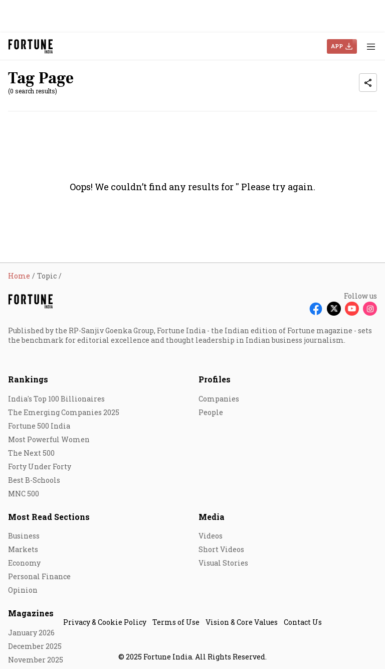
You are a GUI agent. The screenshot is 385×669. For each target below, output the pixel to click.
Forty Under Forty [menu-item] (39, 466)
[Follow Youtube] (352, 309)
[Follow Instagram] (370, 309)
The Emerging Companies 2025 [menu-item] (63, 412)
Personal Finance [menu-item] (39, 576)
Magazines (31, 613)
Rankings (28, 379)
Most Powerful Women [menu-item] (49, 439)
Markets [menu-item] (23, 549)
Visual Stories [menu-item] (223, 563)
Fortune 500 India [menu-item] (39, 426)
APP (337, 46)
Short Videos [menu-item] (221, 549)
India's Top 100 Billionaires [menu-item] (56, 399)
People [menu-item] (211, 412)
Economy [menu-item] (24, 563)
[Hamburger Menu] (371, 46)
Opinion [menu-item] (23, 590)
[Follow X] (334, 309)
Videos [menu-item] (211, 536)
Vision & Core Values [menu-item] (242, 622)
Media (212, 516)
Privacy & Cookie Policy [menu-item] (104, 622)
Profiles (215, 379)
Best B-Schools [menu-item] (34, 480)
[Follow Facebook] (316, 309)
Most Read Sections (49, 516)
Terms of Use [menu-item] (176, 622)
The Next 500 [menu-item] (31, 453)
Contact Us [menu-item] (303, 622)
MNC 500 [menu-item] (23, 493)
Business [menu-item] (24, 536)
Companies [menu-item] (219, 399)
